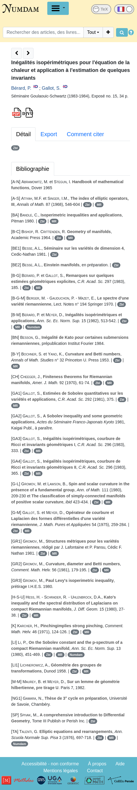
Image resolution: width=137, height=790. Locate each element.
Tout (91, 32)
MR (99, 204)
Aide (120, 763)
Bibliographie (32, 169)
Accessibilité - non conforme (50, 763)
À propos (97, 763)
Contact (95, 770)
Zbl (15, 148)
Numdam (33, 327)
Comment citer (85, 134)
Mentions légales (60, 770)
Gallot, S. (51, 88)
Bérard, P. (21, 88)
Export (48, 134)
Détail (23, 134)
